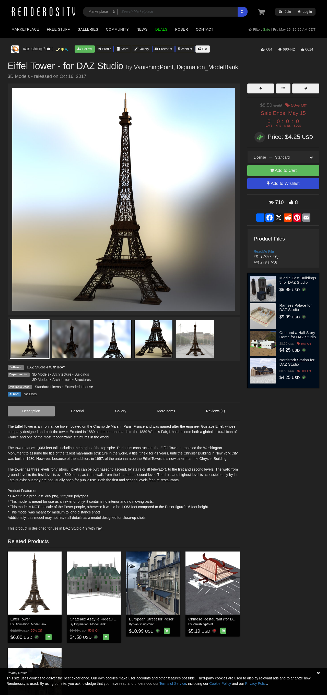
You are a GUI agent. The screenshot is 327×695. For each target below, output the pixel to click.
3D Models (40, 374)
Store (123, 49)
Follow (84, 49)
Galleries (87, 29)
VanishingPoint (153, 67)
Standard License (49, 387)
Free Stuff (58, 29)
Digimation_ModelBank (207, 67)
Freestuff (163, 49)
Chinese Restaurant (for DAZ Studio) (219, 619)
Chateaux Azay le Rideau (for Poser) (101, 619)
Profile (104, 49)
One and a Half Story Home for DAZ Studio (297, 334)
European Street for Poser (151, 619)
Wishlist (185, 49)
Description (31, 411)
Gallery (141, 49)
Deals (161, 29)
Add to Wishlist (283, 183)
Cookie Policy (220, 683)
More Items (166, 411)
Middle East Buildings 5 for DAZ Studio (297, 280)
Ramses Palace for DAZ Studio (295, 307)
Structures (83, 380)
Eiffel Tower (20, 619)
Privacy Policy (256, 683)
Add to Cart (283, 170)
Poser (181, 29)
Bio (202, 49)
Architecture (62, 374)
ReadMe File (264, 251)
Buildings (82, 374)
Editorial (77, 411)
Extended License (79, 387)
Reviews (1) (215, 411)
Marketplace (25, 29)
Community (117, 29)
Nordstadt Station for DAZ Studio (297, 362)
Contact (204, 29)
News (141, 29)
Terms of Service (172, 683)
